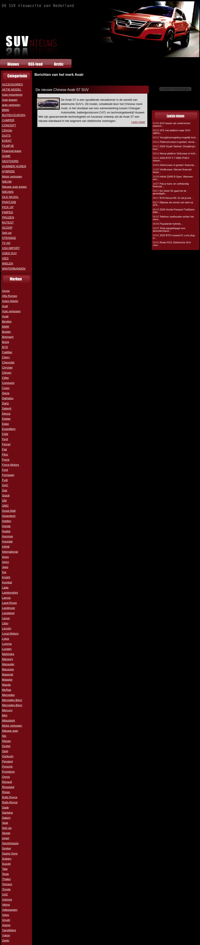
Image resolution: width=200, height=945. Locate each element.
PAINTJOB (9, 202)
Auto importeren (12, 94)
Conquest (8, 383)
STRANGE (9, 238)
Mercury (7, 710)
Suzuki (6, 863)
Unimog (7, 899)
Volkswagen (9, 909)
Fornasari (8, 475)
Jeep (5, 567)
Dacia (5, 393)
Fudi (5, 480)
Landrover (8, 608)
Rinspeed (8, 787)
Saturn (6, 817)
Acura (6, 290)
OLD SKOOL (10, 197)
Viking (6, 904)
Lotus (5, 638)
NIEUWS (8, 191)
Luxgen (7, 649)
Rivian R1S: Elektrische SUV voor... (172, 243)
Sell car (7, 232)
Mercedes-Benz (12, 705)
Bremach (8, 337)
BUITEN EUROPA (13, 115)
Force (5, 459)
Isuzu (5, 556)
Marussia (8, 669)
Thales (6, 879)
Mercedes (8, 695)
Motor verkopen (12, 176)
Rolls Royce (9, 797)
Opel (5, 751)
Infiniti (6, 546)
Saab (5, 807)
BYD (5, 347)
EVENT (7, 140)
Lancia (6, 597)
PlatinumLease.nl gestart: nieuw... (174, 142)
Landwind (8, 613)
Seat (5, 822)
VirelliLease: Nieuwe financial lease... (172, 170)
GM (4, 500)
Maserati (7, 674)
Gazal (6, 495)
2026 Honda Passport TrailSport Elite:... (173, 211)
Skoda (6, 833)
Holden (6, 521)
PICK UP (8, 207)
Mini (4, 715)
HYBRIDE (8, 171)
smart (5, 838)
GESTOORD (10, 161)
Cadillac (7, 352)
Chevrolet (8, 362)
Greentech (9, 516)
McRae (6, 689)
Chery (6, 357)
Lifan (5, 623)
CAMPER (8, 120)
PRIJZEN (8, 217)
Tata (5, 868)
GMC (5, 505)
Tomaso (7, 884)
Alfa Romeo (9, 296)
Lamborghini (10, 592)
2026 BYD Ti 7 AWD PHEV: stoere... (171, 159)
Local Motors (10, 633)
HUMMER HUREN (14, 166)
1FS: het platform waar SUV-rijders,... (172, 131)
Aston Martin (10, 301)
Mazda (6, 684)
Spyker (6, 848)
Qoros (6, 776)
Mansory (7, 659)
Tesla (5, 874)
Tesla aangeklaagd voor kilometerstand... (169, 229)
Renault (7, 782)
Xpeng (6, 925)
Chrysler (7, 367)
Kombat (7, 582)
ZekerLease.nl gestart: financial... (174, 165)
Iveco (5, 562)
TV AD (6, 243)
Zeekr (5, 940)
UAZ (5, 894)
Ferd (5, 439)
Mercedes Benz (12, 700)
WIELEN (7, 263)
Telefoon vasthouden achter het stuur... (173, 218)
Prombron (8, 771)
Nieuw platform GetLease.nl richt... (175, 153)
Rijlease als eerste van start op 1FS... (173, 203)
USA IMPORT (11, 248)
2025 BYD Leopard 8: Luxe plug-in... (174, 236)
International (10, 551)
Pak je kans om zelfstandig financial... (171, 185)
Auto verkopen (11, 311)
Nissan (6, 741)
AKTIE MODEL (11, 89)
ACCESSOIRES (12, 84)
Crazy (6, 388)
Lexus (6, 618)
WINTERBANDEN (13, 268)
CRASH (7, 130)
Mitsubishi (8, 720)
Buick (5, 342)
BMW (5, 110)
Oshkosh (7, 756)
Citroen (6, 372)
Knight (6, 577)
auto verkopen (11, 105)
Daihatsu (7, 398)
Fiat (4, 449)
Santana (7, 812)
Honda (6, 526)
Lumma (7, 643)
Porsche (7, 766)
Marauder (8, 664)
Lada (5, 587)
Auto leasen (9, 99)
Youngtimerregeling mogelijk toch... (175, 137)
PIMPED (7, 212)
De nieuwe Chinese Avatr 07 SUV (62, 90)
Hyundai (7, 541)
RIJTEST (8, 222)
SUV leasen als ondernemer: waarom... (172, 124)
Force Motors (10, 464)
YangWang (9, 930)
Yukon (6, 935)
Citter (5, 377)
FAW (5, 434)
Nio (4, 735)
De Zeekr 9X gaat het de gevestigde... (169, 192)
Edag (5, 423)
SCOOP (7, 227)
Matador (7, 679)
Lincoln (6, 628)
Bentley (7, 321)
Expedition (9, 429)
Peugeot (7, 761)
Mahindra (8, 654)
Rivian (6, 792)
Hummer (7, 536)
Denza (6, 413)
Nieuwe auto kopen (14, 186)
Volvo (5, 915)
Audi (5, 306)
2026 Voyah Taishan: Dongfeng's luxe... (174, 147)
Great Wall (9, 510)
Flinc (5, 454)
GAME (6, 156)
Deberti (6, 408)
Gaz (4, 490)
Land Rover (9, 602)
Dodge (6, 418)
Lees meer (138, 122)
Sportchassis (10, 843)
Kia (4, 572)
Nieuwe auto (10, 730)
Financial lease (11, 151)
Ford (5, 469)
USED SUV (9, 253)
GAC (5, 485)
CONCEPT (9, 125)
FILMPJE (8, 145)
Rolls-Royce (10, 802)
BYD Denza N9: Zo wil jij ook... (173, 198)
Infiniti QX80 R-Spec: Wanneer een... (173, 178)
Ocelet (6, 746)
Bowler (6, 331)
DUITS (6, 135)
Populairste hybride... (168, 223)
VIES (5, 258)
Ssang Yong (9, 853)
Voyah (6, 920)
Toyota (6, 889)
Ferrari (6, 444)
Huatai (6, 531)
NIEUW (7, 181)
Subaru (6, 858)
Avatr (5, 316)
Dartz (5, 403)
